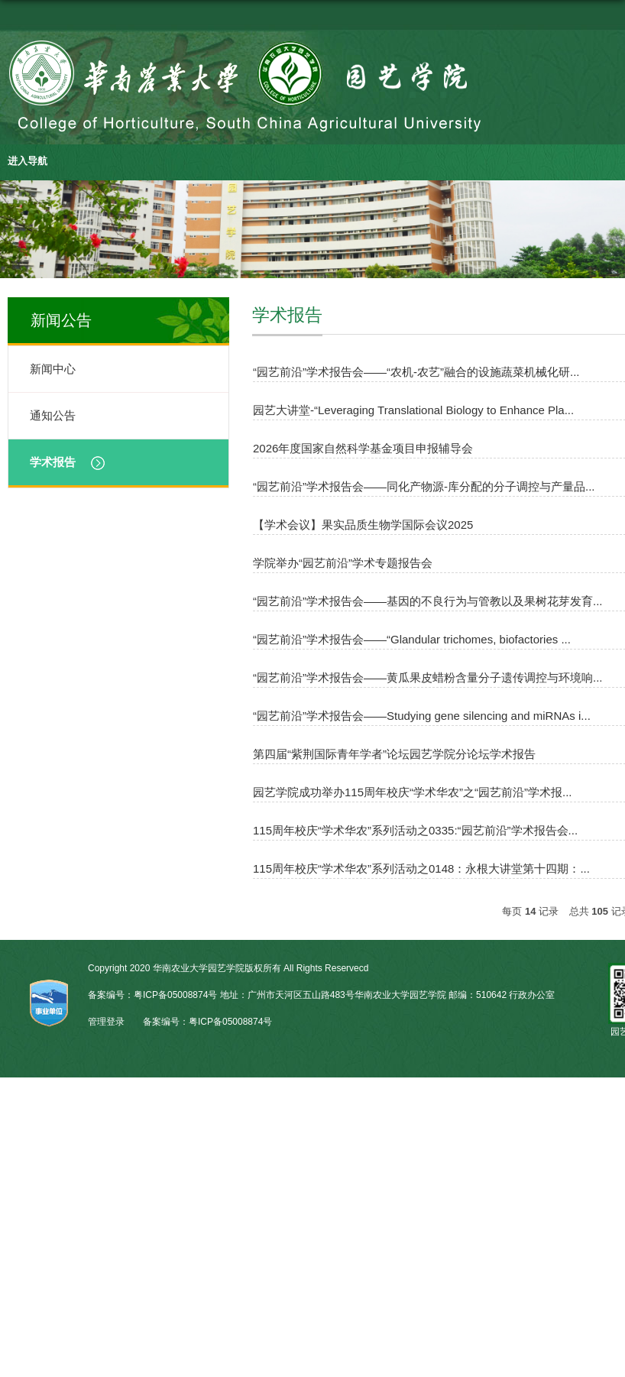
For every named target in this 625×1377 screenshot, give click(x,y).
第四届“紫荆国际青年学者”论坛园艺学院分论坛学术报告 (394, 753)
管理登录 (106, 1021)
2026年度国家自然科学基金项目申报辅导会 (363, 448)
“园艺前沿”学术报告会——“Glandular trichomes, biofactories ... (412, 639)
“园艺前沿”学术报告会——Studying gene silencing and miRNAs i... (422, 715)
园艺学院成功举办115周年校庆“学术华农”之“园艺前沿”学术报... (412, 792)
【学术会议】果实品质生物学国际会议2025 (363, 524)
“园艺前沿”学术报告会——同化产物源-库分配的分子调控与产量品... (424, 486)
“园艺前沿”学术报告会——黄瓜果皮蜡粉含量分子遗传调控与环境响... (428, 677)
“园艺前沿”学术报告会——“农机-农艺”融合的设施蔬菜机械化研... (416, 371)
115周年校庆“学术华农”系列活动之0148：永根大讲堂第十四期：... (421, 868)
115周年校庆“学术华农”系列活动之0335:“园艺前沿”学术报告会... (415, 830)
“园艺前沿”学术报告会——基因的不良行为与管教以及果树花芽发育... (428, 601)
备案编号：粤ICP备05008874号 (207, 1021)
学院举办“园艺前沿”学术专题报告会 (342, 562)
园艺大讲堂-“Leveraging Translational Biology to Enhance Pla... (413, 409)
